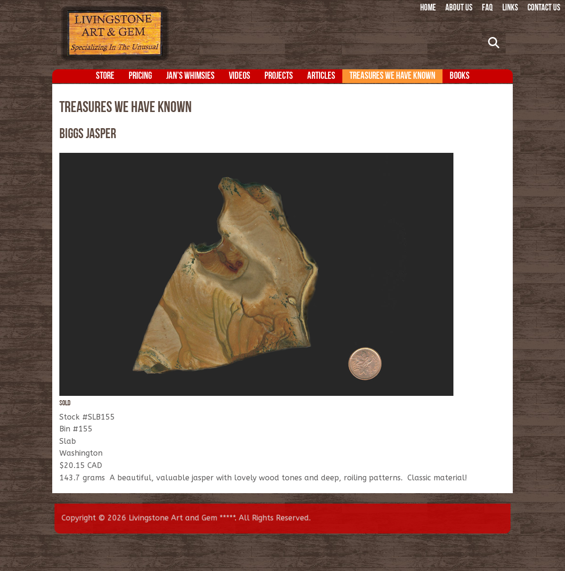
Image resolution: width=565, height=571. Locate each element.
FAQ (487, 8)
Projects (278, 76)
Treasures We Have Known (392, 76)
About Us (458, 8)
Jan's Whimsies (190, 76)
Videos (239, 76)
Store (105, 76)
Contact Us (543, 8)
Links (510, 8)
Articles (321, 76)
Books (460, 76)
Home (428, 8)
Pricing (140, 76)
